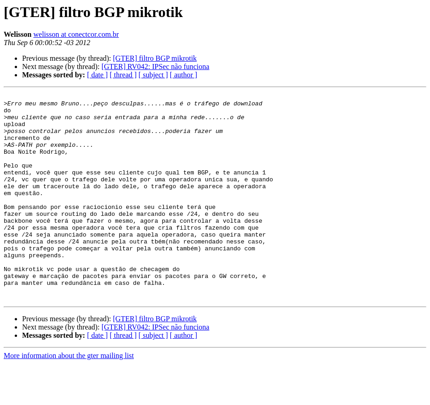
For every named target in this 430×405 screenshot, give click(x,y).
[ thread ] (123, 75)
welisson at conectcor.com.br (76, 34)
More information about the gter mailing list (69, 397)
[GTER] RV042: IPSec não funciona (155, 66)
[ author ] (184, 75)
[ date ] (97, 75)
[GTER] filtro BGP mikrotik (155, 58)
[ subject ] (153, 75)
